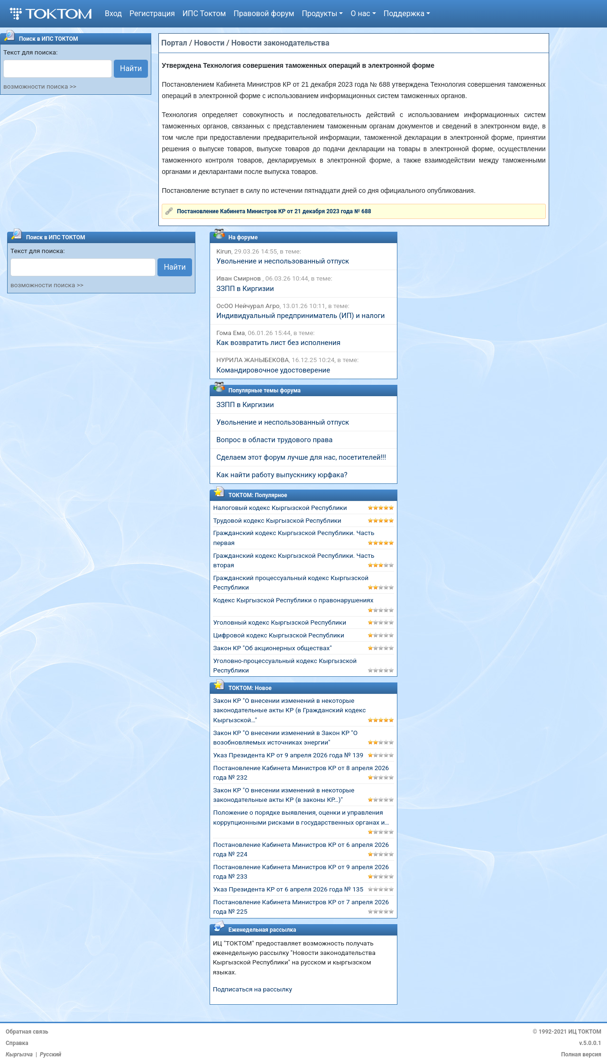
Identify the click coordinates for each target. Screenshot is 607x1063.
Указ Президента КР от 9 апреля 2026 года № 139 (288, 755)
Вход (113, 13)
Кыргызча (19, 1054)
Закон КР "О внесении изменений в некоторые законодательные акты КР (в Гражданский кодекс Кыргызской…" (289, 710)
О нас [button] (360, 13)
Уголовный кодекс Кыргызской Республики (279, 622)
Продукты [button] (319, 13)
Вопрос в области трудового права (274, 440)
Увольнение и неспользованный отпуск (282, 261)
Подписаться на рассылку (252, 989)
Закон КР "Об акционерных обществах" (272, 648)
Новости (209, 42)
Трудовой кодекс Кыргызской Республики (277, 520)
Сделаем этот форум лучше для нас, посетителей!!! (301, 457)
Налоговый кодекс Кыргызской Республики (280, 507)
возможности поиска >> (39, 86)
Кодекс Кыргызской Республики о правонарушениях (293, 600)
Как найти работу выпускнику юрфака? (281, 475)
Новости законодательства (280, 42)
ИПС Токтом (204, 13)
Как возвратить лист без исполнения (278, 342)
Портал (174, 42)
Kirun (223, 251)
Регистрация (152, 13)
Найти (131, 68)
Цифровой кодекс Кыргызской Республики (278, 635)
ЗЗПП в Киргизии (245, 288)
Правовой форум (263, 13)
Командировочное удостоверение (273, 370)
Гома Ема (230, 332)
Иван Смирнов (239, 278)
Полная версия (581, 1054)
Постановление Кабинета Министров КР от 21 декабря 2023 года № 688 (274, 211)
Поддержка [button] (404, 13)
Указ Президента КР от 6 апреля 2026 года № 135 (288, 889)
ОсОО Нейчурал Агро (247, 305)
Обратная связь (27, 1031)
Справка (17, 1043)
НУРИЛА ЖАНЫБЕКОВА (252, 359)
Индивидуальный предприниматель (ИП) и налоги (300, 315)
